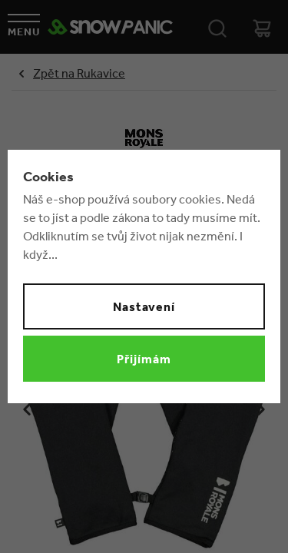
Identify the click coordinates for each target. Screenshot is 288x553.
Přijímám (144, 358)
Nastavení (144, 306)
